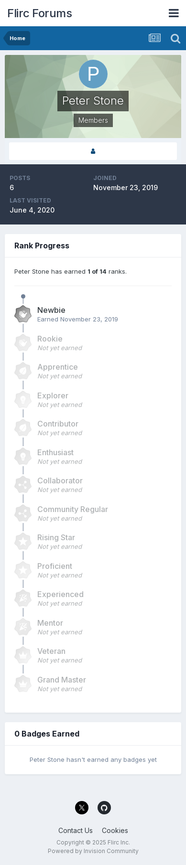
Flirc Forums (39, 13)
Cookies (115, 830)
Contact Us (75, 830)
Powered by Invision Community (93, 850)
